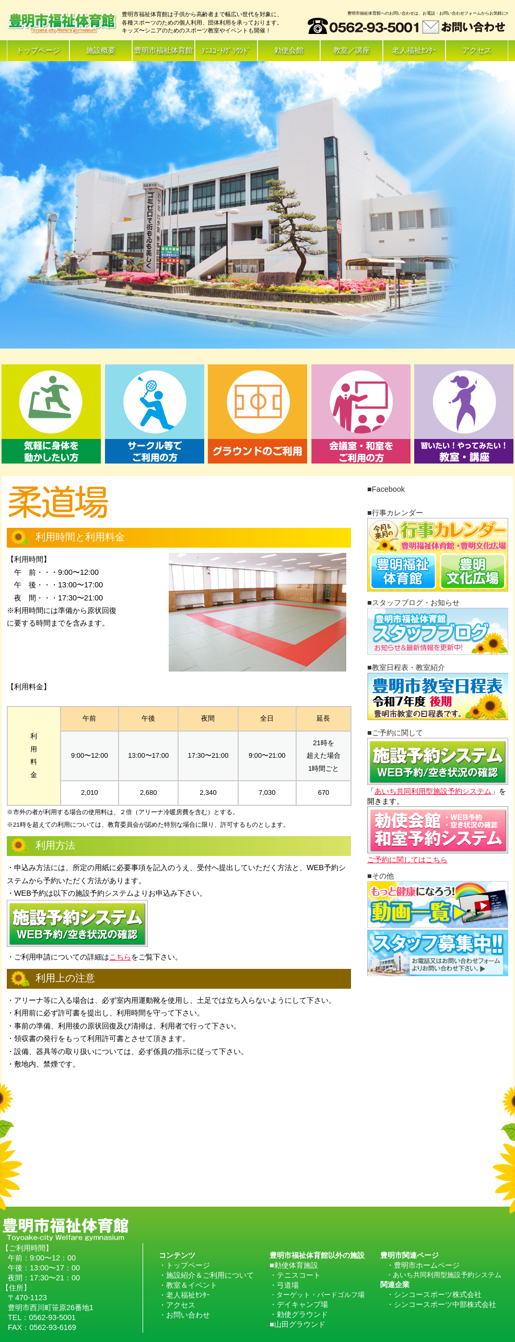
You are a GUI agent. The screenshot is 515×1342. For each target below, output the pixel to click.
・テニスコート (295, 1275)
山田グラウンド (299, 1324)
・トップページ (184, 1265)
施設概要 (100, 50)
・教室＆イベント (188, 1285)
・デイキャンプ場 (299, 1304)
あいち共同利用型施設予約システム (432, 791)
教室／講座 (351, 50)
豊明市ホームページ (427, 1265)
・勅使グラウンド (299, 1314)
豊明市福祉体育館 (163, 50)
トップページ (38, 50)
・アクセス (177, 1305)
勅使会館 (288, 50)
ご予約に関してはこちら (407, 859)
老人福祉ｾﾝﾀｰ (414, 50)
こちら (120, 957)
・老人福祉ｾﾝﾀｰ (184, 1295)
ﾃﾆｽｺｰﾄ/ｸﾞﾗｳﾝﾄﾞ (226, 51)
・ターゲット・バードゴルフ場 (317, 1295)
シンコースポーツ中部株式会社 (445, 1304)
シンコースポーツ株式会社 (438, 1294)
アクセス (476, 50)
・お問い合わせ (184, 1315)
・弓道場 (284, 1285)
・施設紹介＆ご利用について (206, 1275)
